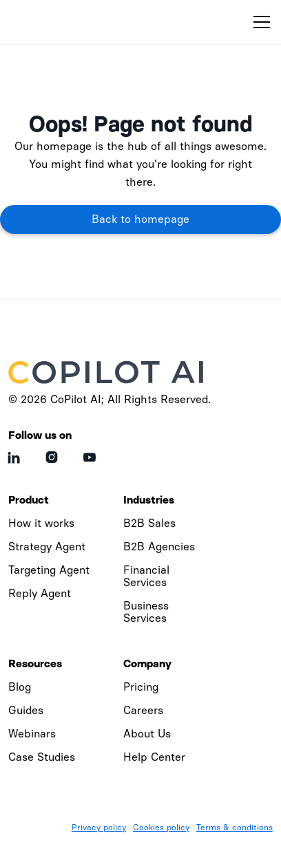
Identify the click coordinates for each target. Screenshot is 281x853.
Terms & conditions (234, 827)
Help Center (154, 757)
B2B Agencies (159, 546)
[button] (259, 22)
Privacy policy (99, 827)
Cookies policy (161, 827)
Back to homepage (140, 219)
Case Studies (41, 757)
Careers (143, 710)
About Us (147, 733)
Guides (25, 710)
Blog (19, 686)
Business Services (146, 612)
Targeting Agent (49, 569)
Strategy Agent (46, 546)
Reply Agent (39, 593)
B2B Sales (149, 523)
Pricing (140, 686)
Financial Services (146, 576)
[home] (73, 22)
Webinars (32, 733)
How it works (41, 523)
